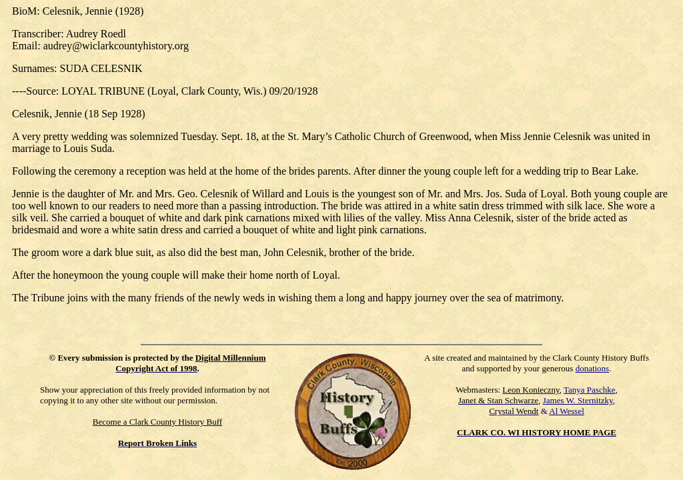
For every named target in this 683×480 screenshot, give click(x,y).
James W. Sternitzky (578, 400)
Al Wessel (566, 411)
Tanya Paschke (589, 390)
